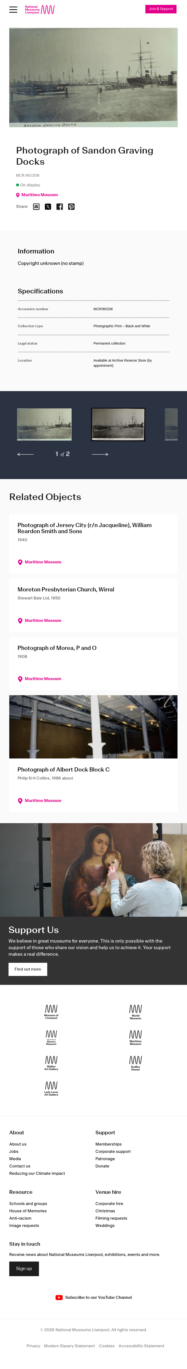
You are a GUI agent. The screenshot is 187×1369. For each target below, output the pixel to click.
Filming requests (111, 1218)
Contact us (19, 1166)
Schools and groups (28, 1204)
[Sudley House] (136, 1063)
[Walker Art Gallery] (51, 1063)
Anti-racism (20, 1218)
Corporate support (113, 1151)
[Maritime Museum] (136, 1037)
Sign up (24, 1268)
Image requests (24, 1226)
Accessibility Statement (141, 1346)
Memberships (108, 1144)
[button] (44, 426)
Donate (102, 1166)
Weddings (105, 1226)
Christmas (105, 1211)
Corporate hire (109, 1204)
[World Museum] (136, 1012)
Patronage (105, 1159)
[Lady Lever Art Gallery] (51, 1088)
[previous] (25, 454)
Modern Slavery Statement (69, 1346)
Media (15, 1159)
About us (18, 1144)
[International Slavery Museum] (51, 1037)
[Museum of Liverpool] (51, 1012)
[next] (100, 454)
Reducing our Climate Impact (37, 1173)
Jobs (14, 1151)
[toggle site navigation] (13, 10)
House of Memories (28, 1211)
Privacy (33, 1346)
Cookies (107, 1346)
